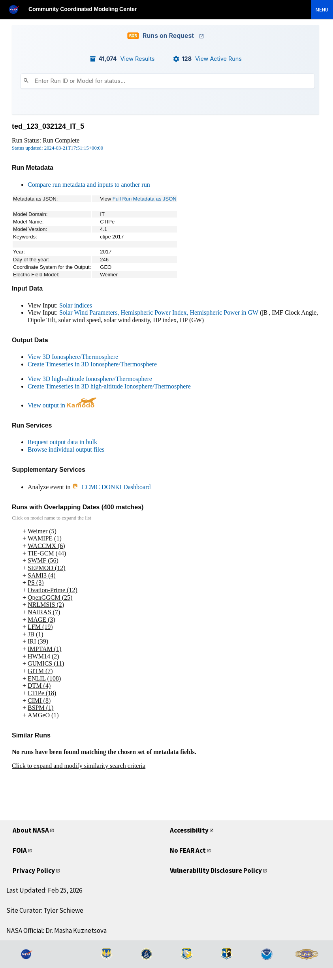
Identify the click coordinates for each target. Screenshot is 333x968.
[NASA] (17, 9)
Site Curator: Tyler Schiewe (44, 910)
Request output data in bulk (62, 442)
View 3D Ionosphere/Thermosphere (73, 356)
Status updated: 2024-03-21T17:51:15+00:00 (57, 148)
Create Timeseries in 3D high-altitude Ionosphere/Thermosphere (109, 386)
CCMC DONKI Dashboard (111, 487)
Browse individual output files (66, 449)
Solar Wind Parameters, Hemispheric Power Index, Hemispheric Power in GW (158, 312)
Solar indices (75, 305)
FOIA (20, 850)
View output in (62, 405)
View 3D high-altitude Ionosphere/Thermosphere (90, 378)
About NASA (31, 830)
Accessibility (189, 830)
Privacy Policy (34, 870)
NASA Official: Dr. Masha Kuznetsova (56, 930)
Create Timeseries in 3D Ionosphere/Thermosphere (92, 364)
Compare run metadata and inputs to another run (89, 184)
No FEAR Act (188, 850)
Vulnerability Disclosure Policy (216, 870)
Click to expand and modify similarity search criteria (78, 765)
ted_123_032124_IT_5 (48, 126)
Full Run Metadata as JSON (145, 199)
